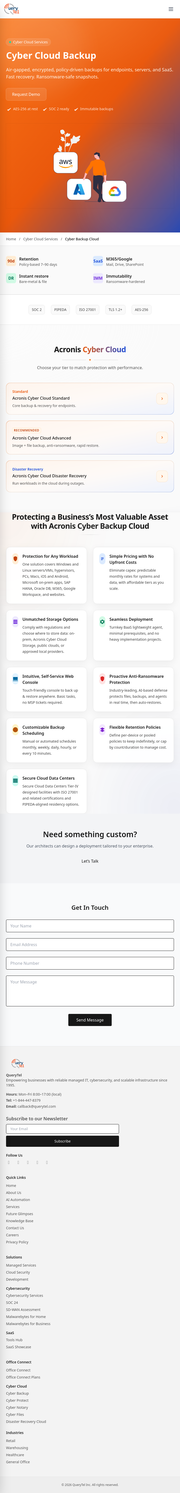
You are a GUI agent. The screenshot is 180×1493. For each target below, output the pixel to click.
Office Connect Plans (23, 1377)
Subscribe (62, 1141)
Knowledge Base (19, 1220)
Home (11, 243)
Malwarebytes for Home (26, 1316)
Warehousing (17, 1447)
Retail (10, 1440)
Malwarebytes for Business (28, 1323)
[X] (18, 1162)
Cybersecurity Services (24, 1295)
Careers (12, 1235)
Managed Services (21, 1265)
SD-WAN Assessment (23, 1309)
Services (12, 1206)
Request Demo (26, 94)
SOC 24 (12, 1302)
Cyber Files (15, 1414)
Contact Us (15, 1227)
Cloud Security (18, 1272)
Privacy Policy (17, 1242)
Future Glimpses (19, 1213)
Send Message (90, 1020)
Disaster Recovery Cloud (26, 1421)
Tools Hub (14, 1339)
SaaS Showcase (18, 1346)
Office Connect (18, 1370)
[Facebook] (37, 1162)
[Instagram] (28, 1162)
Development (17, 1279)
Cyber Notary (17, 1407)
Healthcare (15, 1454)
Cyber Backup (17, 1393)
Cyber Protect (17, 1400)
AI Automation (18, 1199)
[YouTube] (47, 1162)
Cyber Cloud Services (40, 243)
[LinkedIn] (9, 1162)
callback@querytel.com (37, 1106)
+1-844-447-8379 (27, 1100)
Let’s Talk (90, 861)
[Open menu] (171, 9)
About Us (13, 1192)
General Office (18, 1461)
